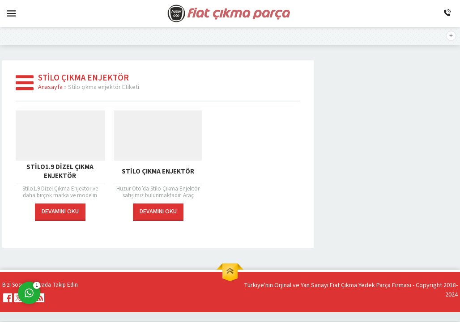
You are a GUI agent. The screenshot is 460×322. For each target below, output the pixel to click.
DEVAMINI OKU (60, 211)
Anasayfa (50, 87)
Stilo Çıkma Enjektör (158, 171)
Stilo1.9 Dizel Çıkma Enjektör (60, 172)
